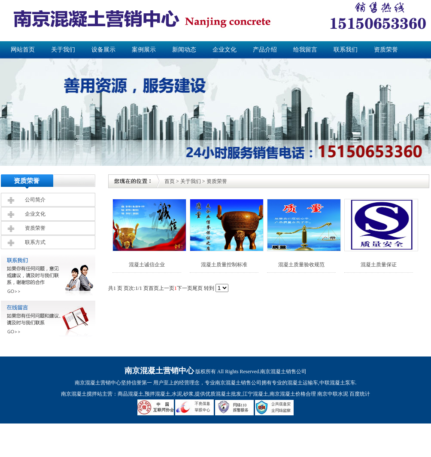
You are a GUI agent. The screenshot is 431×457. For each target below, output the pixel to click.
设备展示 (103, 49)
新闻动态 (184, 49)
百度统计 (359, 394)
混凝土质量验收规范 (301, 265)
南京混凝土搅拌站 (81, 394)
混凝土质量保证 (379, 265)
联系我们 (346, 49)
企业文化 (224, 49)
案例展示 (144, 49)
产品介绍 (265, 49)
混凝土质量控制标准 (224, 265)
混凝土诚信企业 (147, 265)
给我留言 (305, 49)
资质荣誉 (386, 49)
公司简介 (35, 200)
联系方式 (35, 242)
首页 (169, 181)
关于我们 (63, 49)
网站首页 (23, 49)
